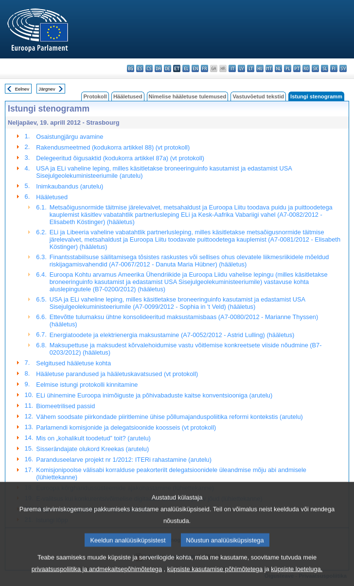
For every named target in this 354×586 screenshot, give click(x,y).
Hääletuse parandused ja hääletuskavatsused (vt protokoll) (117, 374)
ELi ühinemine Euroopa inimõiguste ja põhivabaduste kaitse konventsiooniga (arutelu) (154, 395)
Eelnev (22, 89)
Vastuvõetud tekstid (258, 96)
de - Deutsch (167, 68)
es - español (139, 68)
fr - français (204, 68)
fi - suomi (333, 68)
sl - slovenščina (324, 68)
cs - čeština (149, 68)
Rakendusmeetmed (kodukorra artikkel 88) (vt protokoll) (113, 147)
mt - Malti (269, 68)
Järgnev (46, 89)
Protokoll (94, 96)
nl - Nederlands (278, 68)
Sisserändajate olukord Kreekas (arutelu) (92, 449)
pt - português (297, 68)
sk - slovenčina (315, 68)
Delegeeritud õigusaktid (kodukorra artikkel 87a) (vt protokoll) (120, 158)
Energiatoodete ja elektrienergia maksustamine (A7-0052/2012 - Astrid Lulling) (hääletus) (172, 335)
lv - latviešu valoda (241, 68)
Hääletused (127, 96)
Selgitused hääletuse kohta (73, 363)
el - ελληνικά (186, 68)
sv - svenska (343, 68)
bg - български (130, 68)
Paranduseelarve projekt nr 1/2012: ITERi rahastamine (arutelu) (124, 459)
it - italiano (232, 68)
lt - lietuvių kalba (250, 68)
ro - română (306, 68)
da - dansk (158, 68)
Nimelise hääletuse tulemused (188, 96)
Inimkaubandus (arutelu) (69, 186)
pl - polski (287, 68)
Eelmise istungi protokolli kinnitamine (87, 384)
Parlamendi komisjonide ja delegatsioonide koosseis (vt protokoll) (126, 427)
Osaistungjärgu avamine (69, 136)
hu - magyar (260, 68)
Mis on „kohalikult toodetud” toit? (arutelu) (93, 438)
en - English (195, 68)
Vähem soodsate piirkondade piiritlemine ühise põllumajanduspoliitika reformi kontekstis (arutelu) (169, 416)
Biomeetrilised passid (65, 406)
